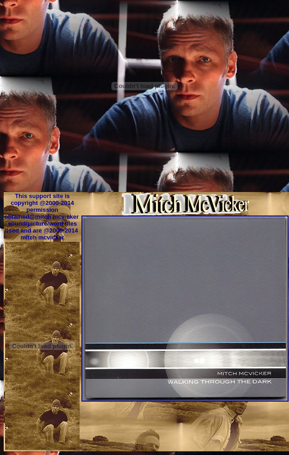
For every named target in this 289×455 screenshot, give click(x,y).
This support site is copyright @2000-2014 (42, 199)
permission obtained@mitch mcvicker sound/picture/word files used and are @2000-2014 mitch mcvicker (42, 223)
